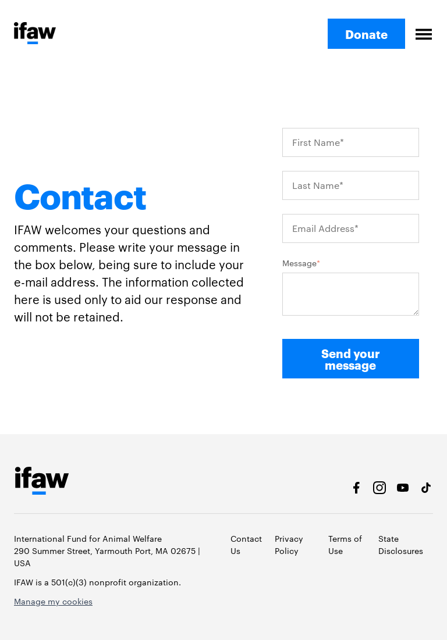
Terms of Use (345, 544)
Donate (366, 34)
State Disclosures (400, 544)
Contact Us (246, 544)
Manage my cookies (53, 601)
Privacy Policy (289, 544)
